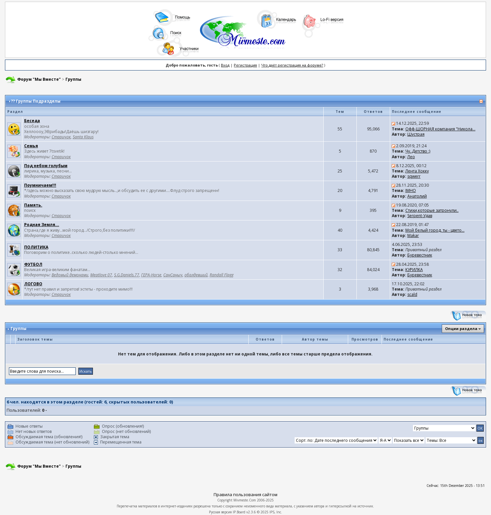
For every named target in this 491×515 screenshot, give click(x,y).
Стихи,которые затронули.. (432, 210)
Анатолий (417, 196)
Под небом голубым (45, 165)
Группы (73, 79)
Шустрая (416, 134)
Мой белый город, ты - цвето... (435, 230)
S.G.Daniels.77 (126, 275)
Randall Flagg (221, 275)
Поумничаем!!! (40, 185)
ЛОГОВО (33, 284)
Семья (31, 146)
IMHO (410, 190)
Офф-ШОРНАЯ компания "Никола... (440, 129)
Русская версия (220, 512)
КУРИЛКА (414, 269)
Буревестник (419, 255)
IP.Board (239, 512)
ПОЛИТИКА (36, 247)
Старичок (61, 137)
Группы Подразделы (38, 101)
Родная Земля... (41, 224)
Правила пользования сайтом (245, 494)
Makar (413, 235)
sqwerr (414, 176)
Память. (33, 205)
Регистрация (245, 65)
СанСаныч (173, 275)
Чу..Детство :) (417, 151)
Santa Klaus (83, 137)
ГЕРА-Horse (151, 275)
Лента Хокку (417, 171)
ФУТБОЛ (33, 264)
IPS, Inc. (275, 512)
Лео (411, 157)
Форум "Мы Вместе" (39, 79)
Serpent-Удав (419, 215)
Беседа (32, 120)
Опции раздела (461, 328)
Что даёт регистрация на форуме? (292, 65)
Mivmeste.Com (244, 500)
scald (412, 294)
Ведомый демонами (70, 275)
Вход (225, 65)
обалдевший (196, 275)
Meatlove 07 (101, 275)
